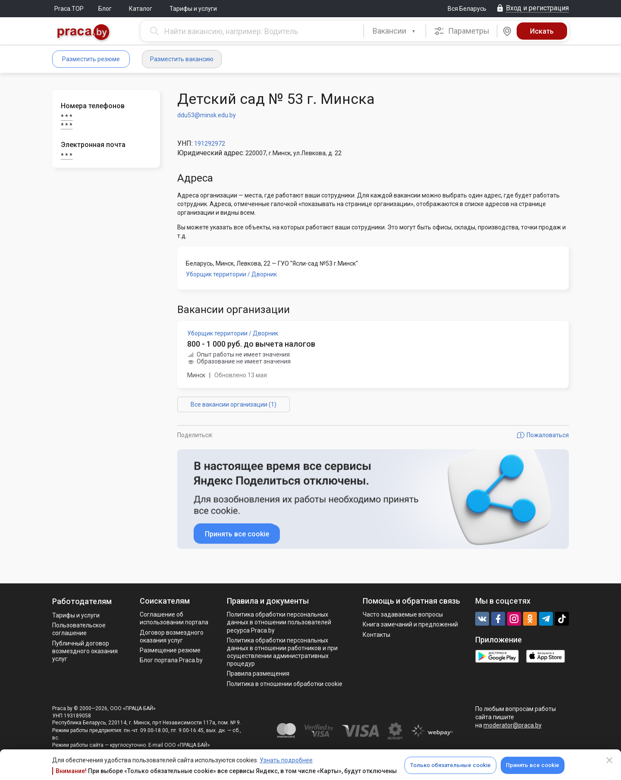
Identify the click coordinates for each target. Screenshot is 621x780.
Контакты (376, 634)
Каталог (140, 8)
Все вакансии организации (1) (233, 404)
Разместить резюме (91, 59)
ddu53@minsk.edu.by (206, 115)
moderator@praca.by (512, 725)
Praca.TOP (69, 8)
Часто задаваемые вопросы (403, 614)
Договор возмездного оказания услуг (172, 636)
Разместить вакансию (181, 59)
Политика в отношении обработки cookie (284, 683)
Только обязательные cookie (450, 765)
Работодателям (82, 601)
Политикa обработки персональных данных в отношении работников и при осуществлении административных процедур (282, 652)
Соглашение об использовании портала (174, 618)
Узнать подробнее (286, 760)
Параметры (461, 31)
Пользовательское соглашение (79, 629)
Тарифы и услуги (193, 8)
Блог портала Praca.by (171, 660)
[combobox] (395, 31)
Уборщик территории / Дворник (231, 274)
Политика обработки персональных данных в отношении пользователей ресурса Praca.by (279, 622)
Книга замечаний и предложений (410, 624)
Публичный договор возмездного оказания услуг (85, 651)
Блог (105, 8)
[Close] (609, 760)
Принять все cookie (532, 765)
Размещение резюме (170, 650)
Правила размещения (258, 673)
